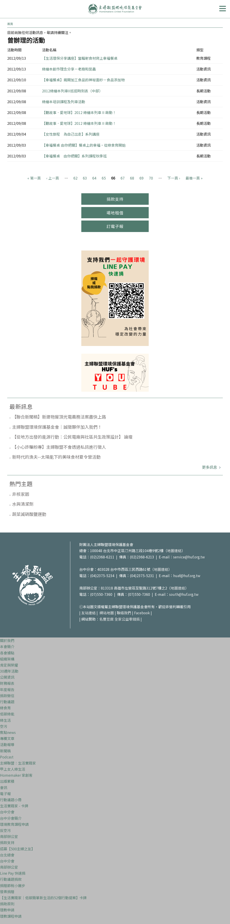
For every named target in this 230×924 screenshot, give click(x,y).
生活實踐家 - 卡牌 (14, 804)
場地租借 (115, 213)
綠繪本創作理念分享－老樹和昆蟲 (69, 69)
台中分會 (7, 810)
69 (141, 178)
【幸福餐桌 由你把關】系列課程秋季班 (74, 156)
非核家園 (20, 494)
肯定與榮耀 (9, 663)
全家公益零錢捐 (127, 618)
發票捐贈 (7, 890)
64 (94, 178)
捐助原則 (7, 902)
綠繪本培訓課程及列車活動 (63, 101)
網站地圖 (107, 611)
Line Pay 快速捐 (12, 871)
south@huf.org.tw (184, 593)
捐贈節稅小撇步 (12, 884)
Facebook (142, 611)
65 (104, 178)
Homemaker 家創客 (16, 773)
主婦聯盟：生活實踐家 (18, 761)
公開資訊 (7, 675)
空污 (3, 725)
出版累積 (7, 780)
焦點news (8, 731)
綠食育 (5, 706)
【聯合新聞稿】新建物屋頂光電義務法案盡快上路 (59, 417)
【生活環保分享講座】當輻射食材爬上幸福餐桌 (79, 58)
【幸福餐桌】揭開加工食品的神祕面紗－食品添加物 (83, 79)
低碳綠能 (7, 712)
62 (75, 178)
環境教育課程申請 (14, 823)
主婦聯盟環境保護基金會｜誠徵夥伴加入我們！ (57, 427)
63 (85, 178)
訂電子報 (115, 226)
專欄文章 (7, 737)
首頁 (10, 24)
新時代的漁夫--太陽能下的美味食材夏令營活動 (56, 457)
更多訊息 (210, 467)
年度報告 (7, 688)
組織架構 (7, 657)
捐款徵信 (7, 694)
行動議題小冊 (11, 798)
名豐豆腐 (106, 618)
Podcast (6, 755)
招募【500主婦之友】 (17, 847)
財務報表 (7, 682)
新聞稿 (5, 749)
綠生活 (5, 718)
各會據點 (7, 651)
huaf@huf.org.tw (187, 575)
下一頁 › (173, 178)
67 (123, 178)
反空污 (5, 829)
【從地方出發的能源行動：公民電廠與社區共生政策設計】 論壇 (72, 437)
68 (132, 178)
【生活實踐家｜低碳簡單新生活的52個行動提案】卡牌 (43, 896)
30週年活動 (9, 669)
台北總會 (7, 853)
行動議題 (7, 700)
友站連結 (88, 611)
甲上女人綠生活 (12, 767)
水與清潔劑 (22, 504)
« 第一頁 (34, 178)
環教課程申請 (11, 914)
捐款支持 (115, 199)
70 (151, 178)
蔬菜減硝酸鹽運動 (29, 514)
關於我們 (7, 639)
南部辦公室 (9, 835)
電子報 (5, 792)
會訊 (3, 786)
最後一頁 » (194, 178)
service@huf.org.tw (189, 556)
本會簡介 (7, 645)
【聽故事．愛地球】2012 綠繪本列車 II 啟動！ (79, 112)
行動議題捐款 (11, 878)
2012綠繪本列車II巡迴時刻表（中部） (72, 90)
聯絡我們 (124, 611)
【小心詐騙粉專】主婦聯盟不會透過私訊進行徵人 (59, 447)
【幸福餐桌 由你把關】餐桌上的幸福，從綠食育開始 (84, 145)
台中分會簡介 (11, 816)
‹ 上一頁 (52, 178)
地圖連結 (174, 550)
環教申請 (7, 908)
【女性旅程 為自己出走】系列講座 (71, 134)
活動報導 (7, 743)
